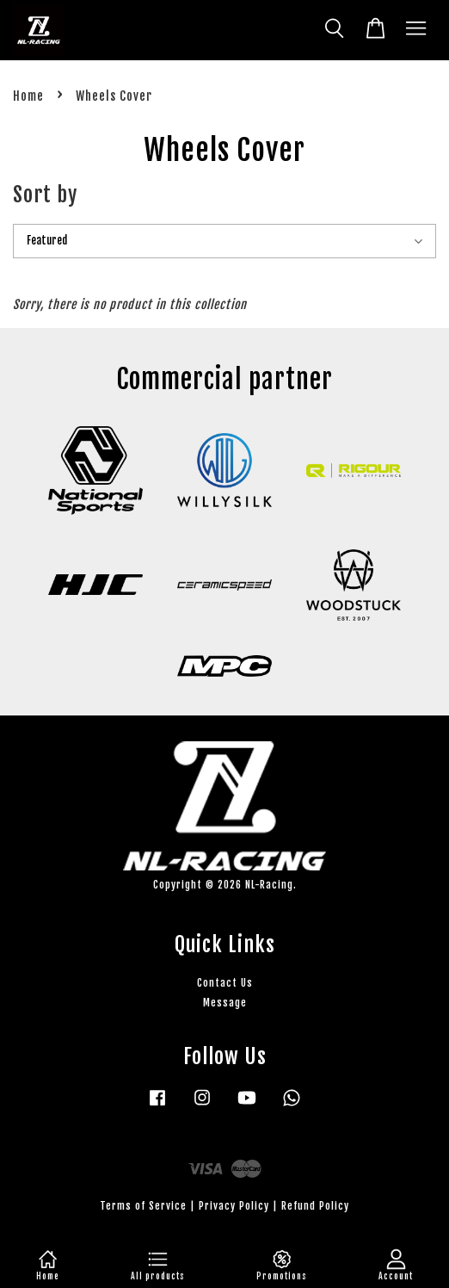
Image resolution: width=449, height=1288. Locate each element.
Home (28, 96)
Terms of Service (143, 1205)
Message (225, 1002)
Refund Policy (315, 1205)
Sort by (45, 194)
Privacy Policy (234, 1205)
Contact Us (225, 982)
